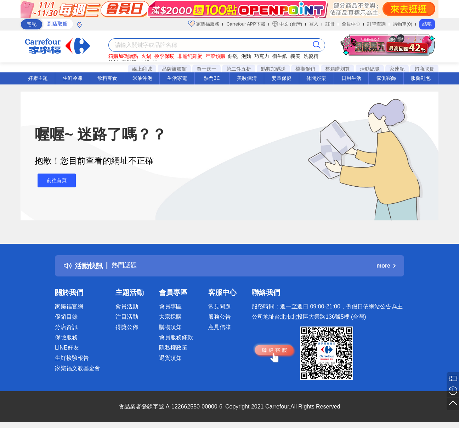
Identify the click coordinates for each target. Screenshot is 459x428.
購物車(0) (402, 24)
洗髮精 (311, 56)
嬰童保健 (281, 78)
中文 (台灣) (287, 24)
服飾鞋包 (421, 78)
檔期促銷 (305, 69)
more (386, 266)
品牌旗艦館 (174, 69)
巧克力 (261, 56)
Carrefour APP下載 (245, 24)
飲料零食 (107, 78)
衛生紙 (279, 56)
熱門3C (212, 78)
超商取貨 (424, 69)
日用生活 (351, 78)
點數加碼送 (273, 69)
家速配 (397, 69)
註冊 (330, 24)
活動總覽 (370, 69)
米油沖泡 (142, 78)
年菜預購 (215, 56)
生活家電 (177, 78)
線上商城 (142, 69)
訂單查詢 (376, 24)
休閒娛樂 (316, 78)
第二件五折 (238, 69)
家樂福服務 (204, 24)
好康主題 (38, 78)
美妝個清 (247, 78)
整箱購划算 (337, 69)
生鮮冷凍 (73, 78)
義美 (295, 56)
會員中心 (351, 24)
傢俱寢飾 (386, 78)
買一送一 (206, 69)
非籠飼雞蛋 (189, 56)
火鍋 (146, 56)
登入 (313, 24)
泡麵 (246, 56)
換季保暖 (164, 56)
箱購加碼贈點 (123, 56)
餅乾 (233, 56)
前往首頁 (53, 180)
